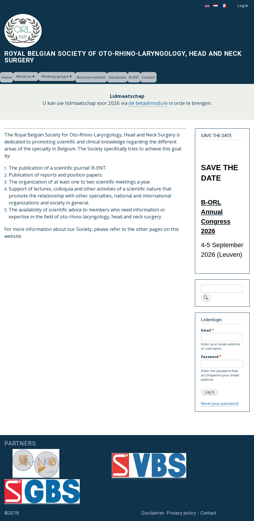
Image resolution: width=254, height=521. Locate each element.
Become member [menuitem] (91, 77)
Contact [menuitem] (148, 77)
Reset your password (219, 403)
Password (210, 356)
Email (206, 330)
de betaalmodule (148, 103)
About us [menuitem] (23, 76)
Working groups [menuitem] (55, 76)
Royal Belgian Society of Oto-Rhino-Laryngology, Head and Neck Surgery (123, 57)
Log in (243, 5)
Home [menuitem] (6, 77)
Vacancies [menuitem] (117, 77)
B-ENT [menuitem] (134, 77)
